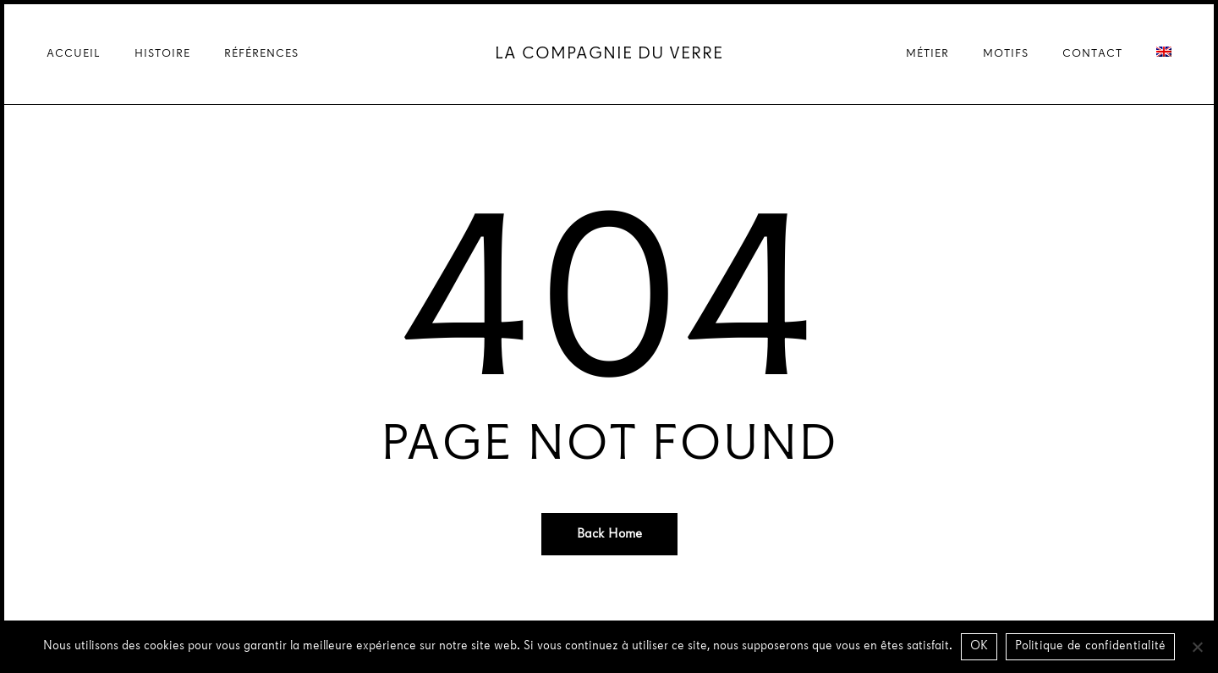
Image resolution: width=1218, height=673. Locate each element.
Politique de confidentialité (1090, 646)
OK (979, 646)
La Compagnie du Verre (609, 54)
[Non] (1196, 646)
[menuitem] (1163, 54)
